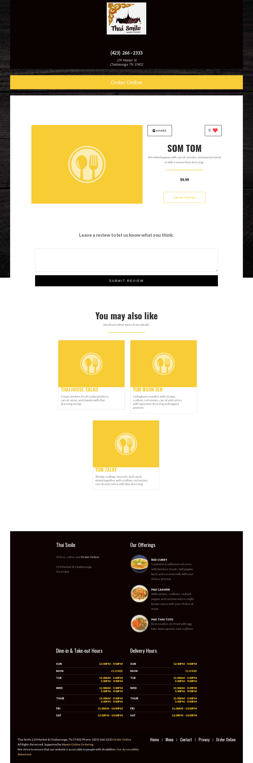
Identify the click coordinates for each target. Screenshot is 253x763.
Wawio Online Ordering (77, 744)
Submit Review (126, 281)
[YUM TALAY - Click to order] (126, 466)
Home (154, 740)
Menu (169, 740)
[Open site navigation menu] (126, 43)
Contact (186, 740)
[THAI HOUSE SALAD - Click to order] (91, 386)
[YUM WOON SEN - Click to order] (163, 386)
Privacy (204, 740)
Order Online (126, 82)
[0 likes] (213, 130)
